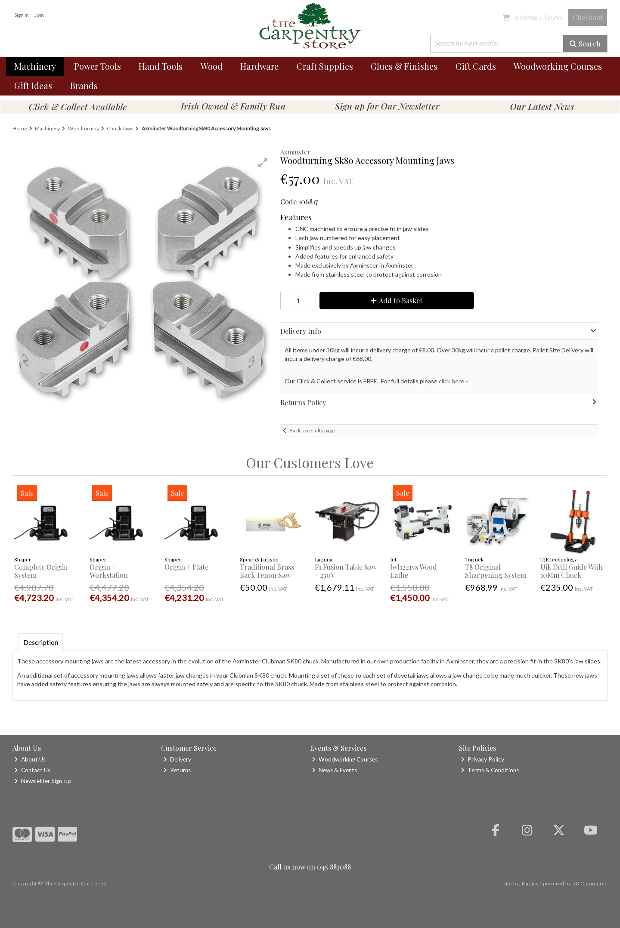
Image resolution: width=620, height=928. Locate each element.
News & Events (334, 770)
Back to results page (312, 430)
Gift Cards (476, 66)
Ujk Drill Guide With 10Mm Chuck (571, 571)
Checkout (588, 17)
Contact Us (32, 770)
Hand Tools (161, 66)
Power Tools (97, 66)
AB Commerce (590, 883)
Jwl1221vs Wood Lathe (413, 571)
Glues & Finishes (404, 66)
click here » (453, 381)
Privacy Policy (482, 759)
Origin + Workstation (109, 571)
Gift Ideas (33, 85)
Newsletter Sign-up (42, 780)
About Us (30, 759)
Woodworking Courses (558, 66)
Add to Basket (396, 300)
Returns (177, 770)
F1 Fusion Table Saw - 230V (346, 571)
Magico (530, 883)
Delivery (177, 759)
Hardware (259, 66)
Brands (84, 85)
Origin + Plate (186, 566)
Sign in (21, 15)
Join (39, 15)
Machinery (35, 66)
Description (40, 642)
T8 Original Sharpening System (496, 571)
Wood (212, 66)
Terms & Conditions (490, 770)
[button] (263, 163)
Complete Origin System (40, 571)
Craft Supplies (325, 66)
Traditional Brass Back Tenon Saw (267, 571)
